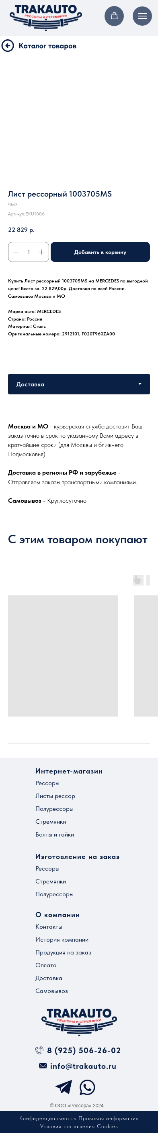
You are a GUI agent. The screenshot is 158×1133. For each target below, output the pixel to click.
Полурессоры (54, 808)
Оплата (46, 965)
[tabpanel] (79, 463)
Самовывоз (51, 991)
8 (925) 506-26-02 (84, 1050)
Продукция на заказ (63, 952)
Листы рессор (55, 796)
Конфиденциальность (47, 1118)
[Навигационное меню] (142, 16)
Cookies (107, 1126)
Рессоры (47, 783)
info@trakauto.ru (83, 1066)
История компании (61, 939)
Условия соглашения (67, 1126)
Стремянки (50, 821)
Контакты (48, 926)
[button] (114, 16)
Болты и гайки (54, 834)
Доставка (48, 978)
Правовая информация (108, 1118)
